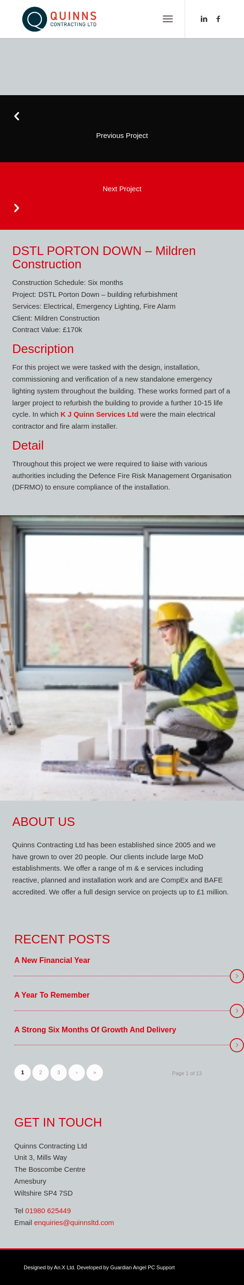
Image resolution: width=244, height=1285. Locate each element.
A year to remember (52, 995)
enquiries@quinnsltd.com (74, 1222)
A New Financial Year (52, 960)
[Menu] (168, 19)
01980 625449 (48, 1211)
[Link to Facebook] (218, 19)
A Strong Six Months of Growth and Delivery (95, 1030)
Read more (237, 976)
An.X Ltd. (64, 1267)
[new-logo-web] (102, 19)
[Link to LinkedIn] (204, 19)
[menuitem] (168, 19)
